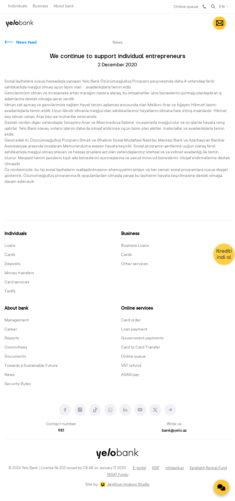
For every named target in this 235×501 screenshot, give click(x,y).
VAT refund (131, 366)
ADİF (156, 468)
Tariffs (9, 291)
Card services (16, 282)
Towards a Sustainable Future (31, 366)
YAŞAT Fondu (117, 475)
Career (10, 329)
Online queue (186, 7)
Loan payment (134, 329)
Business (40, 6)
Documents (15, 356)
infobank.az (175, 468)
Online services (137, 308)
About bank (64, 6)
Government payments (142, 338)
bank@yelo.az (174, 430)
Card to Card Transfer (140, 347)
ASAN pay (130, 375)
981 (204, 6)
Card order (131, 320)
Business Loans (135, 246)
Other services (134, 264)
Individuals (17, 6)
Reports (11, 338)
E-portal (139, 468)
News (9, 375)
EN (222, 7)
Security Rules (17, 384)
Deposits (12, 264)
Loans (9, 246)
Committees (15, 347)
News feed (26, 42)
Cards (9, 255)
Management (16, 320)
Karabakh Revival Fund (208, 468)
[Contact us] (221, 487)
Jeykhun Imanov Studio (128, 484)
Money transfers (19, 273)
